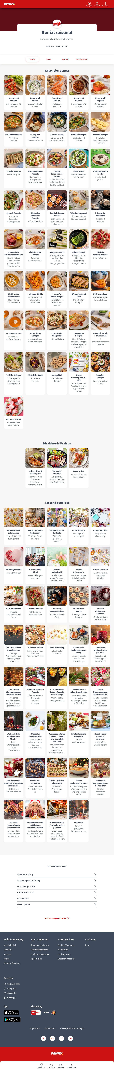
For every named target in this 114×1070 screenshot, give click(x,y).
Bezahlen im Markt (66, 959)
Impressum (35, 1028)
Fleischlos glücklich (57, 886)
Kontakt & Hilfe (12, 984)
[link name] (11, 1012)
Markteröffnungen (66, 945)
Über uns (7, 950)
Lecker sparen (57, 904)
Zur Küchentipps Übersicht (57, 918)
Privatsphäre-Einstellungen (72, 1028)
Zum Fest (65, 59)
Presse (6, 959)
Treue (87, 945)
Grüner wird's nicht (57, 892)
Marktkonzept (64, 954)
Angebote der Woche (40, 945)
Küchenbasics (57, 898)
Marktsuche (63, 950)
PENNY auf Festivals (12, 963)
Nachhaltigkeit (10, 945)
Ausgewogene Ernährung (57, 880)
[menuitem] (41, 1065)
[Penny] (57, 1053)
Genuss (32, 59)
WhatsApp (10, 997)
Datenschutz (50, 1028)
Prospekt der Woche (39, 950)
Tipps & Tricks (36, 959)
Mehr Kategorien (81, 59)
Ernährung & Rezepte (40, 954)
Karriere (7, 954)
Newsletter (10, 993)
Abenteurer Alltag (57, 874)
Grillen (49, 59)
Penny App (10, 988)
